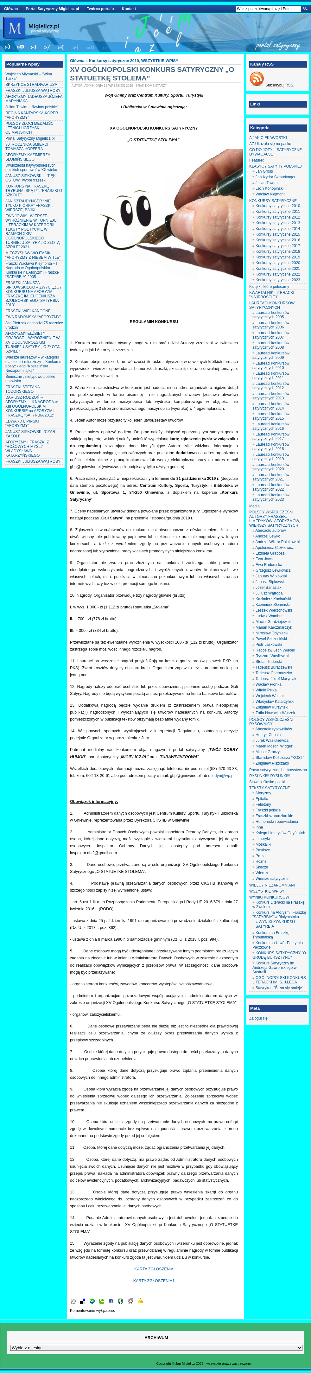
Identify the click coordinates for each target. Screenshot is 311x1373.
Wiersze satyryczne (272, 878)
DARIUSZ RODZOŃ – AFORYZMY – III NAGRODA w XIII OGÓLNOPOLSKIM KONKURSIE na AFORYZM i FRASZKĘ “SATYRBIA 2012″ (31, 406)
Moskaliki (263, 844)
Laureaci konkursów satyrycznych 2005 (270, 314)
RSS (289, 85)
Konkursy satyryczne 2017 (278, 246)
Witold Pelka (266, 690)
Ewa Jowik (265, 559)
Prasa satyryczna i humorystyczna (278, 770)
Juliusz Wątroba (269, 593)
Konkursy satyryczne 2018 (278, 251)
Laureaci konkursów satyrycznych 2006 (270, 325)
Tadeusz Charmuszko (274, 673)
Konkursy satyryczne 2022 (278, 274)
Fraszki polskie (268, 810)
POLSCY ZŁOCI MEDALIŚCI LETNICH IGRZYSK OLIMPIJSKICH (29, 128)
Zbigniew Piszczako (272, 763)
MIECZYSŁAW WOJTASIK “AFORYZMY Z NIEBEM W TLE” (32, 255)
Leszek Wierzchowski (274, 610)
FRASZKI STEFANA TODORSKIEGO (22, 389)
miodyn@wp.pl (221, 775)
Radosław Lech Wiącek (275, 650)
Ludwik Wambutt (269, 616)
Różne (261, 861)
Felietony (263, 804)
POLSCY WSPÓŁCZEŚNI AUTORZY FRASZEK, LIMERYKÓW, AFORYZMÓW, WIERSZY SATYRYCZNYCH (274, 519)
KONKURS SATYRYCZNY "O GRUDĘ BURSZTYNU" (279, 955)
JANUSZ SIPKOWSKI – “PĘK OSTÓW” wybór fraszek (30, 178)
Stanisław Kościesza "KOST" (280, 757)
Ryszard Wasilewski (272, 656)
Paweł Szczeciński (271, 639)
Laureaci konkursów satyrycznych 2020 (270, 466)
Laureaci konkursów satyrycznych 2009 (270, 355)
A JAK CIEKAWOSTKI (268, 138)
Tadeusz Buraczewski (274, 667)
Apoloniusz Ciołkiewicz (274, 547)
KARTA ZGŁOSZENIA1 (154, 1281)
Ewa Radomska (269, 565)
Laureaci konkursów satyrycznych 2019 (270, 456)
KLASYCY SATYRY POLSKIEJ (275, 166)
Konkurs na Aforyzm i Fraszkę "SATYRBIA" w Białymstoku (279, 914)
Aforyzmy (263, 793)
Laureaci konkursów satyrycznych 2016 (270, 426)
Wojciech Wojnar (270, 696)
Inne (259, 827)
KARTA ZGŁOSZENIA (153, 1269)
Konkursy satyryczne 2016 (278, 240)
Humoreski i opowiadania (277, 821)
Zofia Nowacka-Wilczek (275, 713)
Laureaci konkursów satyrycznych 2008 (270, 345)
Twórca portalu (100, 9)
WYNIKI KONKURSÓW (269, 897)
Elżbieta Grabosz (270, 553)
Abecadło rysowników (273, 729)
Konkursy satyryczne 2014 (278, 228)
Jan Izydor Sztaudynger (275, 177)
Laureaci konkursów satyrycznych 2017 (270, 436)
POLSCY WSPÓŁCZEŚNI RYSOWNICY (271, 721)
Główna (11, 9)
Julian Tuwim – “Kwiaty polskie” (31, 107)
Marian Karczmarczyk (274, 627)
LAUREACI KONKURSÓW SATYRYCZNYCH (272, 305)
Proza (260, 856)
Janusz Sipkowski (271, 582)
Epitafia (262, 799)
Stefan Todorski (269, 661)
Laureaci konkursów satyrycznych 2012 (270, 385)
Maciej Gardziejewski (273, 622)
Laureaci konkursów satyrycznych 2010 (270, 365)
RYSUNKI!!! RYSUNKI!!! (269, 776)
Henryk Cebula (268, 735)
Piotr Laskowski (269, 644)
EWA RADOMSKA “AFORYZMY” (33, 317)
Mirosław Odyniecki (272, 633)
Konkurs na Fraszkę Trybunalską (270, 935)
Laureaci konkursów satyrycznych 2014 (270, 406)
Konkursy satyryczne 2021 (278, 268)
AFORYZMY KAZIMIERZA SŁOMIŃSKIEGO (27, 157)
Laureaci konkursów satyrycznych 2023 (270, 497)
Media (254, 506)
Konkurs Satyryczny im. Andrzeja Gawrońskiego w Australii (274, 967)
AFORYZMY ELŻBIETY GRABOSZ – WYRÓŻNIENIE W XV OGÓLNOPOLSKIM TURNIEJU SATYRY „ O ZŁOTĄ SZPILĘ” (32, 342)
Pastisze (263, 850)
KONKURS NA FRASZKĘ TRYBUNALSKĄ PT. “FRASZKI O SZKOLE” (33, 190)
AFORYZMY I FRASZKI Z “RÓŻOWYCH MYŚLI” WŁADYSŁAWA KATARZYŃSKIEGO (27, 449)
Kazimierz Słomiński (272, 604)
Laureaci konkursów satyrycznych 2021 (270, 477)
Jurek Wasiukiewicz (272, 740)
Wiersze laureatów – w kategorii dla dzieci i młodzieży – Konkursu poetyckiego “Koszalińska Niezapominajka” (33, 364)
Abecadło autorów (270, 530)
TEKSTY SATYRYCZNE (269, 788)
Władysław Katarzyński (275, 701)
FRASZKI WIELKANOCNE (28, 311)
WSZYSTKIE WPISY (160, 61)
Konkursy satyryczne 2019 (114, 61)
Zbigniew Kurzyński (272, 707)
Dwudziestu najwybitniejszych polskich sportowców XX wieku (31, 167)
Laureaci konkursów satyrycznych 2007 (270, 335)
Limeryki (263, 838)
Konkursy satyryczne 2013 (278, 223)
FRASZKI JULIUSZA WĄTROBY (32, 90)
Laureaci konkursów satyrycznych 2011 (270, 375)
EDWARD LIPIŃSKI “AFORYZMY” (22, 423)
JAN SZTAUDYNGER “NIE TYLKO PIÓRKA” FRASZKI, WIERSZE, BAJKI (29, 205)
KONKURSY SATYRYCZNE (273, 201)
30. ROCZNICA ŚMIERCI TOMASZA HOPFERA (26, 146)
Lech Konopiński (269, 188)
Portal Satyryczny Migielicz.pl (52, 9)
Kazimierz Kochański (273, 599)
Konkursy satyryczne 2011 (278, 211)
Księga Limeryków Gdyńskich (280, 833)
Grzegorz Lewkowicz (273, 570)
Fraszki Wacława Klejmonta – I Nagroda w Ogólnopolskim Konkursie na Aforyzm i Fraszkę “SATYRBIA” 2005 (32, 270)
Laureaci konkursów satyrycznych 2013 (270, 395)
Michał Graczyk (269, 752)
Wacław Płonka (269, 684)
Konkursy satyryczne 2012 (278, 217)
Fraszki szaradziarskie (274, 816)
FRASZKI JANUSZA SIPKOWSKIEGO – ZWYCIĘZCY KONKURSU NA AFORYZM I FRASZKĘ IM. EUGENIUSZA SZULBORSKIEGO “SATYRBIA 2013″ (33, 294)
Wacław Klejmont (270, 194)
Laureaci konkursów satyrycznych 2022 (270, 487)
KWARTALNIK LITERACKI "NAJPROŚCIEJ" (271, 294)
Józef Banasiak (268, 587)
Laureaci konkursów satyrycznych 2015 (270, 416)
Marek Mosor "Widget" (274, 746)
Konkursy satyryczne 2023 (278, 280)
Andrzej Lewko (267, 536)
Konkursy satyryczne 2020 (278, 263)
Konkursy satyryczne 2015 (278, 234)
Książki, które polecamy (269, 286)
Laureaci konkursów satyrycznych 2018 (270, 446)
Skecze (262, 867)
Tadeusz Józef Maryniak (276, 679)
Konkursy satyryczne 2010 (278, 206)
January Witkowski (271, 576)
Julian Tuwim (266, 183)
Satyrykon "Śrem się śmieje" (279, 988)
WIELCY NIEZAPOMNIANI (272, 885)
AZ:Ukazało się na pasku (270, 144)
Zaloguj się (258, 1018)
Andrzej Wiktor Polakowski (277, 542)
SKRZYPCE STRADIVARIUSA (31, 84)
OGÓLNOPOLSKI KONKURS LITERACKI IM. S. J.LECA (279, 980)
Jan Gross (264, 171)
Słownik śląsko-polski (267, 782)
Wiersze (262, 873)
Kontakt (129, 9)
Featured (256, 160)
